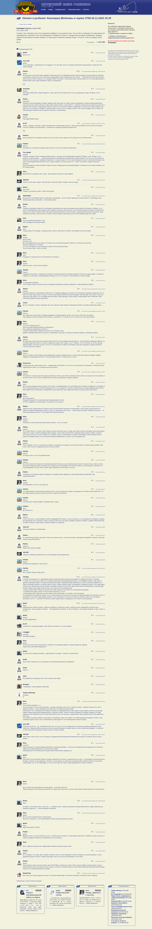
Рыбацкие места (60, 9)
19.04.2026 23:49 (123, 912)
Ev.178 (25, 624)
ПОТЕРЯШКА (112, 42)
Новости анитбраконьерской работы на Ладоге (33, 895)
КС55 (24, 218)
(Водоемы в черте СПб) (29, 28)
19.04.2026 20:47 (116, 915)
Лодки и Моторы (116, 890)
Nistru (25, 171)
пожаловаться (91, 42)
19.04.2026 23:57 (116, 908)
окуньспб (26, 527)
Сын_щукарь (27, 152)
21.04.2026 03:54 (126, 894)
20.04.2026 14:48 (126, 901)
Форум (51, 9)
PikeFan (25, 71)
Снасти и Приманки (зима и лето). (121, 906)
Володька (26, 684)
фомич (25, 52)
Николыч (26, 135)
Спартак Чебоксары (29, 692)
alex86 (25, 659)
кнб (27, 890)
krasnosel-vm (27, 363)
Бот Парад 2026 (116, 894)
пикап (25, 676)
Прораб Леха (27, 873)
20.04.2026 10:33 (116, 905)
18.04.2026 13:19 (116, 919)
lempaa (58, 890)
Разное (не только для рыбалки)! (121, 917)
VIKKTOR (26, 180)
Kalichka (25, 143)
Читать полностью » (32, 910)
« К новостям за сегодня (25, 24)
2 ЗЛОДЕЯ (26, 632)
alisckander (26, 88)
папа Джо (26, 577)
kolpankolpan (27, 195)
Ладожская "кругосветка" (119, 913)
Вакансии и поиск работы (119, 903)
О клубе (43, 9)
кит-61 (25, 123)
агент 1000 (101, 42)
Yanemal (25, 114)
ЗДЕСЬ (130, 33)
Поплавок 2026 (115, 901)
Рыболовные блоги (74, 9)
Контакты (86, 9)
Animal (25, 302)
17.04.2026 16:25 (123, 922)
